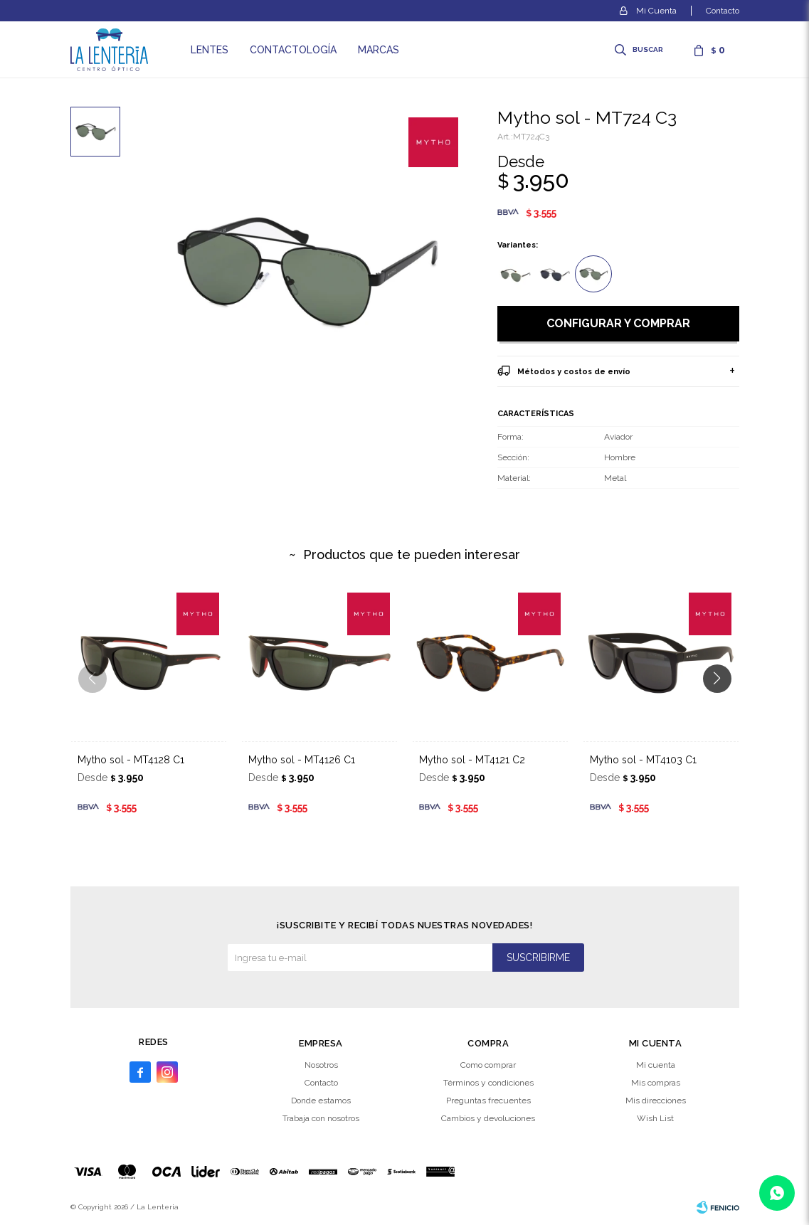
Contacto (722, 11)
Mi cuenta (655, 1065)
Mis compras (655, 1083)
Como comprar (488, 1065)
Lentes (209, 49)
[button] (722, 707)
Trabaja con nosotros (320, 1118)
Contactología (293, 49)
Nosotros (321, 1065)
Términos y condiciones (488, 1083)
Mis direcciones (655, 1100)
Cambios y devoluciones (488, 1118)
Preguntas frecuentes (488, 1100)
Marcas (378, 49)
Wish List (655, 1118)
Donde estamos (321, 1100)
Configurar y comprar (618, 323)
